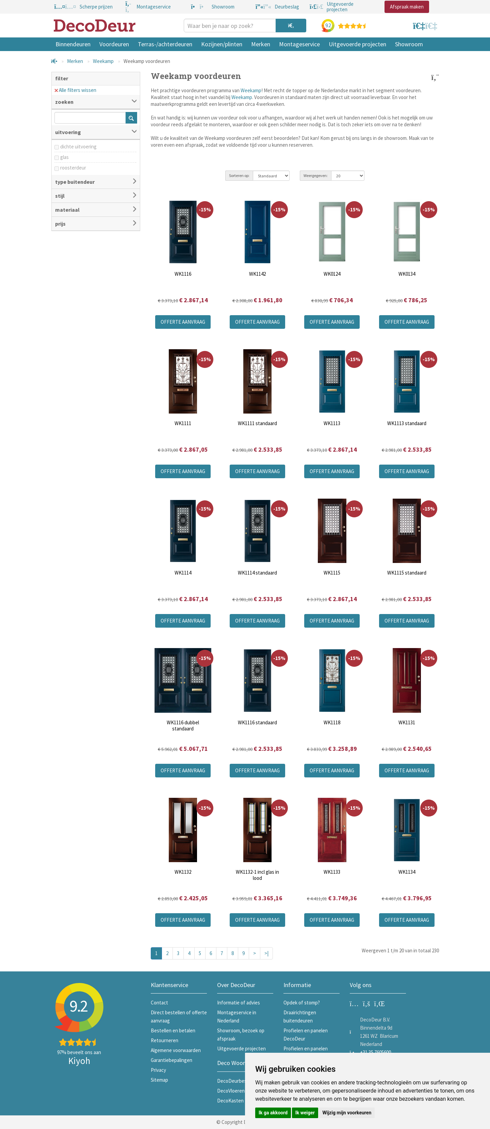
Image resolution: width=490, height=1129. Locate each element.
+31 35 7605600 (375, 1052)
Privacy (158, 1070)
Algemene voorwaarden (176, 1050)
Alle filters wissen (75, 90)
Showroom (409, 44)
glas (64, 157)
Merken (260, 44)
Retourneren (164, 1040)
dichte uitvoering (78, 146)
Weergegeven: (316, 175)
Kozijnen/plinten (221, 44)
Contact (159, 1002)
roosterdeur (73, 167)
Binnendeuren (73, 44)
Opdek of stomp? (301, 1002)
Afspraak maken (407, 6)
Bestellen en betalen (173, 1030)
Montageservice (299, 44)
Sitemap (159, 1080)
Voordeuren (114, 44)
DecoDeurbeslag (235, 1081)
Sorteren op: (239, 175)
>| (266, 953)
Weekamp (103, 61)
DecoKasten (230, 1100)
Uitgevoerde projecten (357, 44)
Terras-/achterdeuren (165, 44)
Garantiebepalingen (171, 1060)
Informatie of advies (238, 1002)
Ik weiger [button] (305, 1112)
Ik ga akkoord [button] (273, 1112)
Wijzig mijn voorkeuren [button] (346, 1112)
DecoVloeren (231, 1090)
